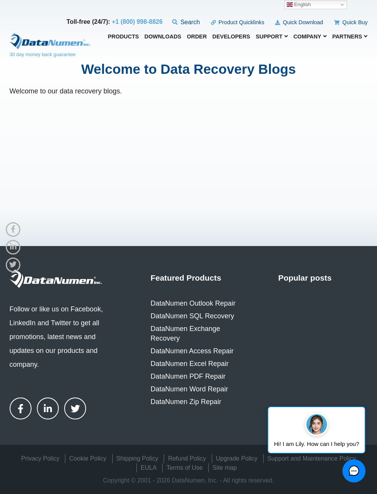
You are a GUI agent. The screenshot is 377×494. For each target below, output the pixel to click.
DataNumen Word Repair (189, 389)
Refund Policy (187, 458)
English (299, 5)
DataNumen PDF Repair (188, 376)
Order (197, 37)
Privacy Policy (40, 458)
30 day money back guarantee (43, 54)
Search (186, 22)
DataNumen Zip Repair (186, 402)
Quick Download (299, 22)
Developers (231, 37)
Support (272, 36)
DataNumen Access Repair (192, 351)
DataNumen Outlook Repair (193, 303)
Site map (225, 467)
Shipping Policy (137, 458)
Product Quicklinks (237, 22)
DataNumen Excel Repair (190, 364)
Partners (349, 36)
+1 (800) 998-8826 (137, 21)
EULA (149, 467)
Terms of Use (184, 467)
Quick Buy (350, 22)
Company (310, 36)
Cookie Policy (87, 458)
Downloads (162, 37)
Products (123, 37)
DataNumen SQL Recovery (192, 316)
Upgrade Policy (237, 458)
